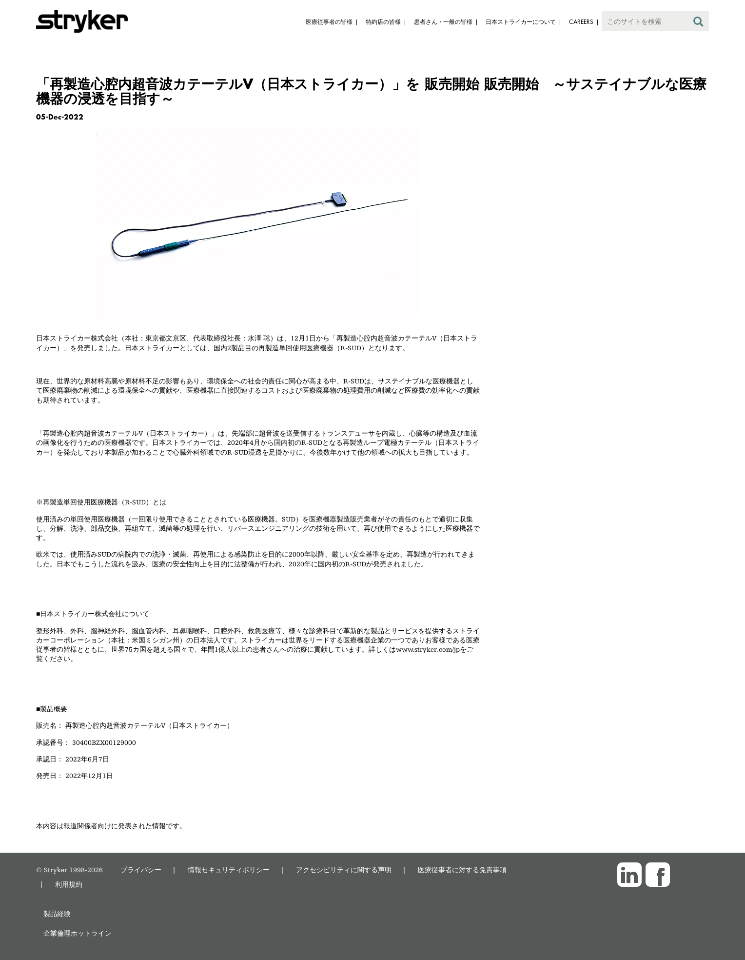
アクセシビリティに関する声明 (344, 869)
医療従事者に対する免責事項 (462, 869)
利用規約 (68, 884)
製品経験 (57, 913)
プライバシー (140, 869)
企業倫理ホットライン (77, 933)
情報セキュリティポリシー (229, 869)
